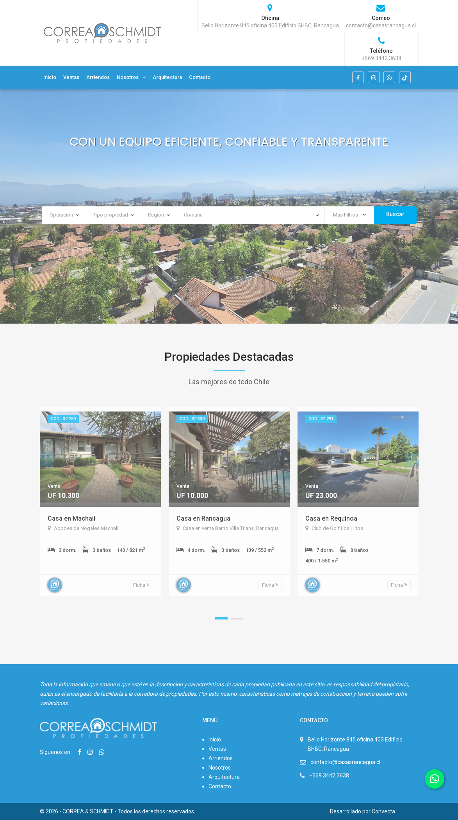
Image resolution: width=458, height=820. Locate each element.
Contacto (199, 77)
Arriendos (98, 77)
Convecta (383, 811)
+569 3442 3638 (329, 775)
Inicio (49, 77)
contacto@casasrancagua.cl (345, 762)
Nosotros (128, 77)
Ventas (71, 77)
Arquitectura (167, 77)
